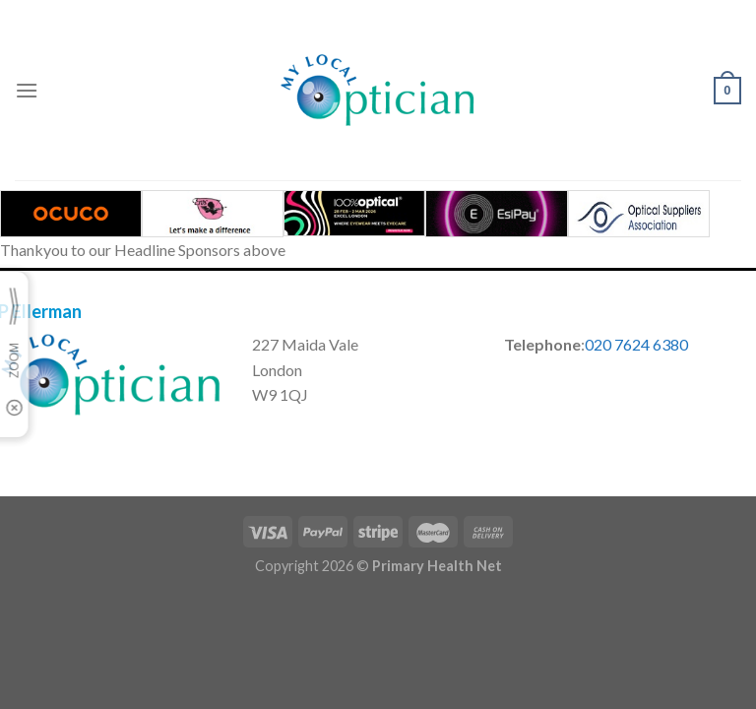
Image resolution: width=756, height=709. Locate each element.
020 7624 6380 (636, 344)
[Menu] (26, 90)
